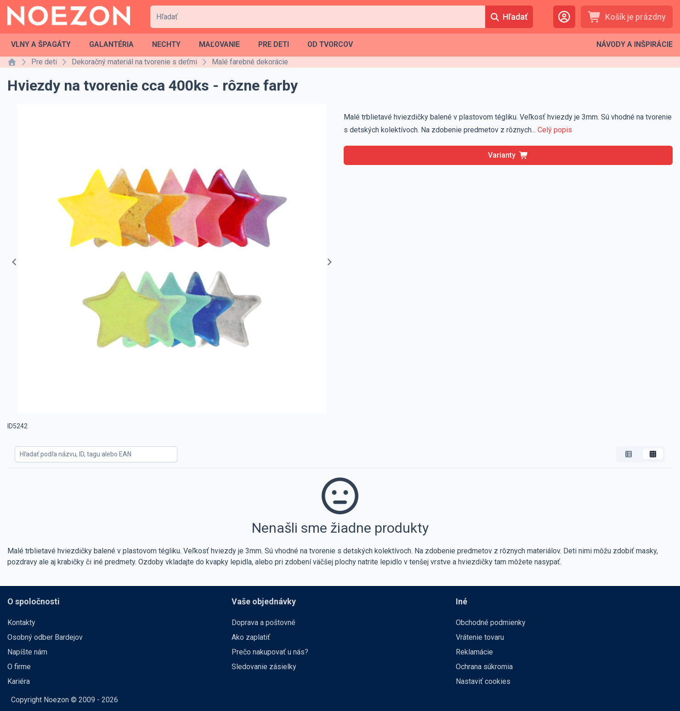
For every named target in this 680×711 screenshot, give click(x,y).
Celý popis (555, 129)
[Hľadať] (509, 17)
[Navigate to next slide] (329, 262)
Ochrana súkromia (484, 666)
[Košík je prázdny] (627, 17)
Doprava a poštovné (263, 622)
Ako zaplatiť (251, 637)
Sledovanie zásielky (264, 666)
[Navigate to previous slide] (14, 262)
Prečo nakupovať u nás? (270, 652)
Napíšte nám (27, 652)
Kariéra (18, 681)
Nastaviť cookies (483, 681)
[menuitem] (41, 44)
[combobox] (317, 17)
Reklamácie (474, 652)
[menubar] (182, 44)
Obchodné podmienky (491, 622)
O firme (19, 666)
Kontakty (21, 622)
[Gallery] (171, 262)
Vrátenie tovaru (480, 637)
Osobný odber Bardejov (45, 637)
